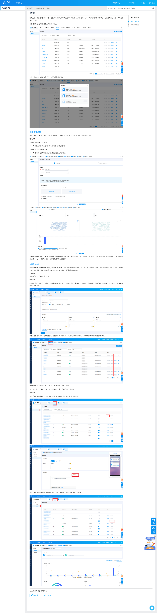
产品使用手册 (6, 8)
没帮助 (47, 595)
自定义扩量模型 (135, 21)
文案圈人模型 (135, 25)
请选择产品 (116, 3)
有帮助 (34, 595)
